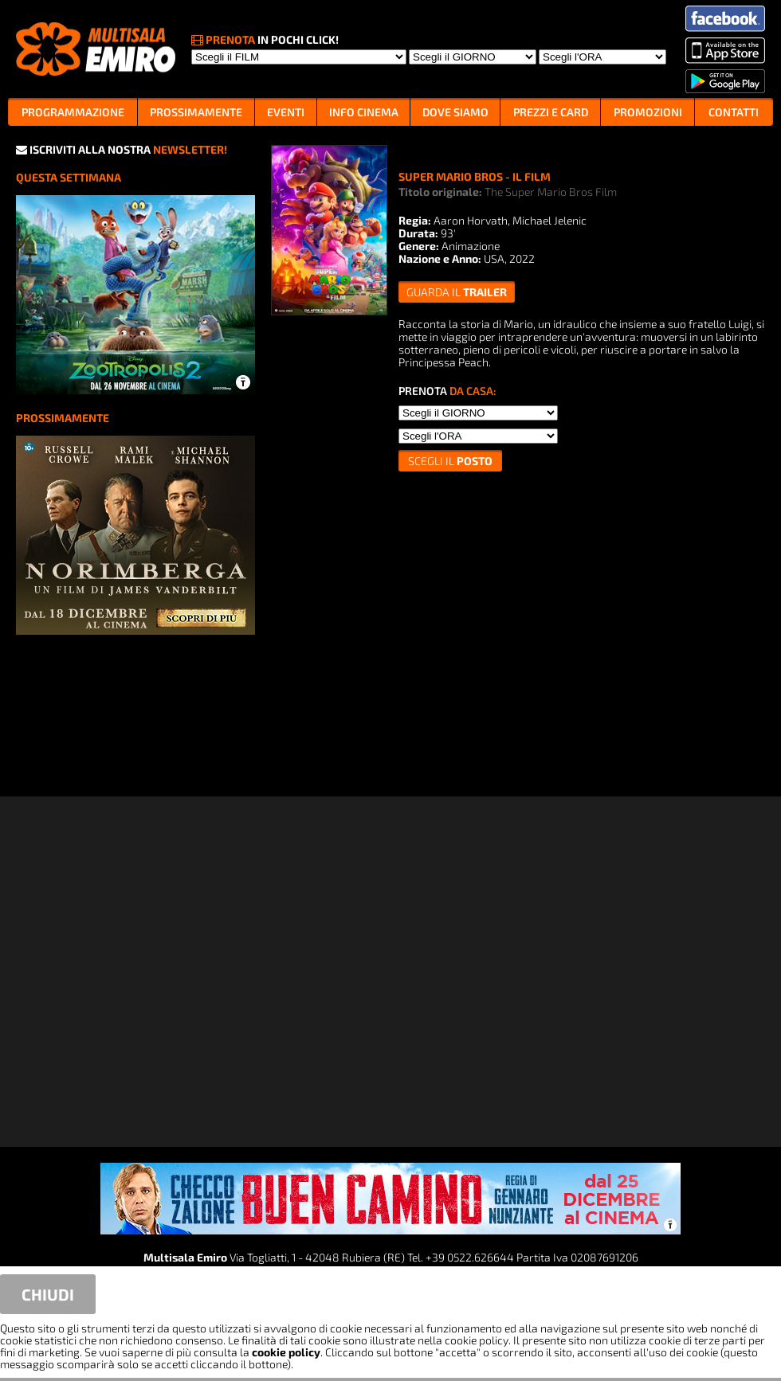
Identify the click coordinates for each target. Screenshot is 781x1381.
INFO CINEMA (363, 112)
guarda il (456, 292)
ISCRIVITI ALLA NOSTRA (121, 149)
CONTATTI (733, 112)
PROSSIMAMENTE (196, 112)
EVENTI (285, 112)
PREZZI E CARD (550, 112)
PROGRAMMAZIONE (73, 112)
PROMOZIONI (648, 112)
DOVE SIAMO (455, 112)
